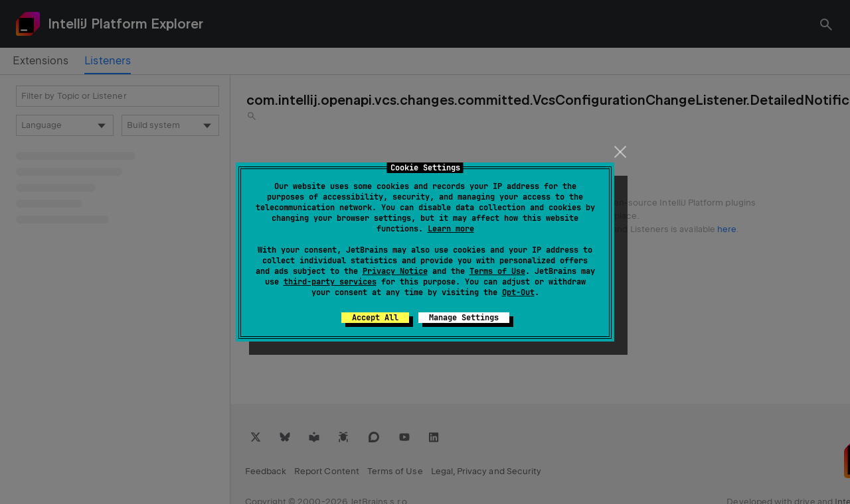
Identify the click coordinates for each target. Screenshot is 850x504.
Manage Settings (464, 317)
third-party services (330, 282)
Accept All (375, 317)
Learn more (451, 228)
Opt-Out (518, 292)
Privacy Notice (395, 271)
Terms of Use (497, 271)
